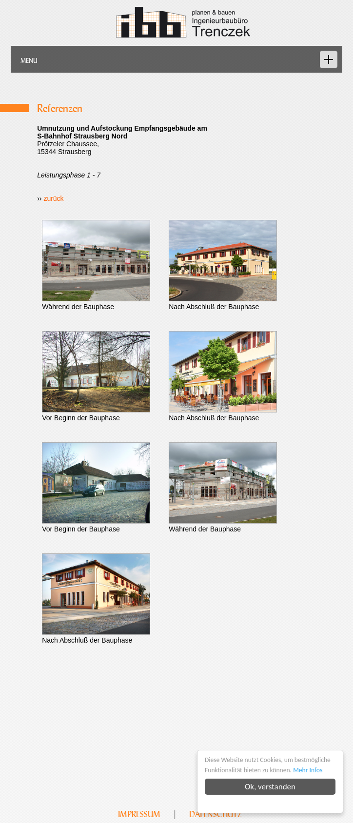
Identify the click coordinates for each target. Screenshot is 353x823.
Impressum (139, 814)
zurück (53, 198)
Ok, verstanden (270, 787)
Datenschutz (215, 814)
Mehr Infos (307, 770)
